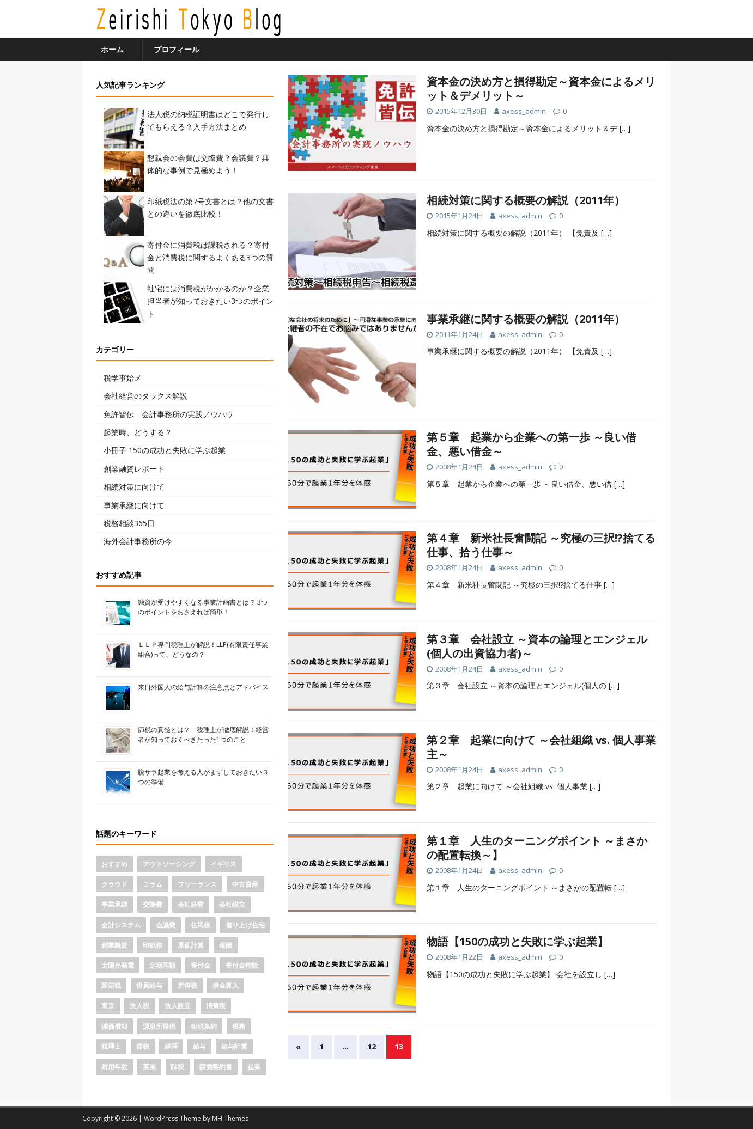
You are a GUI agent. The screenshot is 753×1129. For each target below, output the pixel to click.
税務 (238, 1026)
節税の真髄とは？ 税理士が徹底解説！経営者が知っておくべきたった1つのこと (203, 734)
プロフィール (176, 49)
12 (371, 1046)
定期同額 (162, 965)
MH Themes (230, 1118)
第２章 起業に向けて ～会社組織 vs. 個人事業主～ (541, 747)
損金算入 (225, 985)
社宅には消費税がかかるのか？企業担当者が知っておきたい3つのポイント (210, 301)
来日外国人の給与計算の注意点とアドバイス (203, 687)
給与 (199, 1046)
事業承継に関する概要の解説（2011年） (526, 319)
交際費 (152, 904)
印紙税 (152, 945)
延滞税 (111, 985)
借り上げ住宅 (245, 925)
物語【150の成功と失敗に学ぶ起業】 (517, 941)
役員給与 (149, 985)
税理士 (111, 1046)
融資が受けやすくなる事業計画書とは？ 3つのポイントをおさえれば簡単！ (203, 607)
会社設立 (232, 904)
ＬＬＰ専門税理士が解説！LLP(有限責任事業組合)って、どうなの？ (203, 649)
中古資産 (245, 884)
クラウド (114, 884)
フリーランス (197, 884)
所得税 (187, 985)
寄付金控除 (242, 965)
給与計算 (234, 1046)
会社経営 (191, 904)
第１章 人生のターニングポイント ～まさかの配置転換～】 (537, 847)
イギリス (223, 864)
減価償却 (114, 1026)
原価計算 (191, 945)
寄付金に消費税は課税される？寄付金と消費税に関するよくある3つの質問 (210, 258)
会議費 (165, 925)
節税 (142, 1046)
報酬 (225, 945)
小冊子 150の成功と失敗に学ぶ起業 (165, 450)
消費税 (216, 1005)
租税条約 (204, 1026)
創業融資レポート (134, 468)
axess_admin (524, 111)
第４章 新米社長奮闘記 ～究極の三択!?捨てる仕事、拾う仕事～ (541, 544)
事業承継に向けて (134, 505)
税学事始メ (123, 378)
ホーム (112, 49)
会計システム (121, 925)
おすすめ (114, 864)
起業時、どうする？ (138, 432)
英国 (149, 1066)
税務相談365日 (129, 523)
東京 (107, 1005)
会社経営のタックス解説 (145, 395)
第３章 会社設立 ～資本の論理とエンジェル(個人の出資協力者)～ (537, 646)
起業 (253, 1066)
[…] (625, 128)
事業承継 (114, 904)
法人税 (139, 1005)
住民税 (200, 925)
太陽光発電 (117, 965)
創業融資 (114, 945)
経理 (171, 1046)
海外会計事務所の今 (138, 541)
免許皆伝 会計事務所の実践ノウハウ (168, 414)
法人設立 (178, 1005)
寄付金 (200, 965)
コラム (152, 884)
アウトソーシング (169, 864)
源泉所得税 (159, 1026)
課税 (177, 1066)
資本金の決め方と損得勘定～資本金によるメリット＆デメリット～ (541, 88)
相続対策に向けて (134, 486)
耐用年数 (114, 1066)
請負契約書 (215, 1066)
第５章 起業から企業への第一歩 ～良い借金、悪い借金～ (531, 444)
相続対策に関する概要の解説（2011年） (526, 200)
